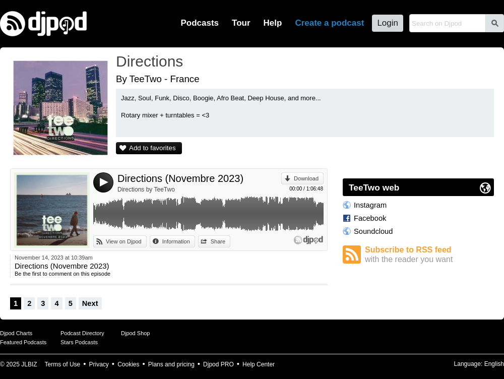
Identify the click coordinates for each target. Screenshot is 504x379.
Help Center (258, 364)
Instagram (370, 205)
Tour (241, 23)
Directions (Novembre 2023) (180, 178)
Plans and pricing (171, 364)
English (494, 363)
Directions (149, 61)
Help (273, 23)
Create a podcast (329, 23)
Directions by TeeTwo (146, 189)
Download (306, 178)
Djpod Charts (16, 333)
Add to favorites (152, 148)
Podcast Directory (82, 333)
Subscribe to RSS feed (429, 254)
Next (90, 303)
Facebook (370, 218)
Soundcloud (373, 231)
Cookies (128, 364)
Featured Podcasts (23, 342)
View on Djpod (124, 241)
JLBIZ (29, 364)
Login (387, 23)
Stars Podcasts (79, 342)
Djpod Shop (135, 333)
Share (218, 241)
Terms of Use (63, 364)
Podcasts (199, 23)
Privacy (99, 364)
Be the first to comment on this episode (62, 274)
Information (176, 241)
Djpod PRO (218, 364)
